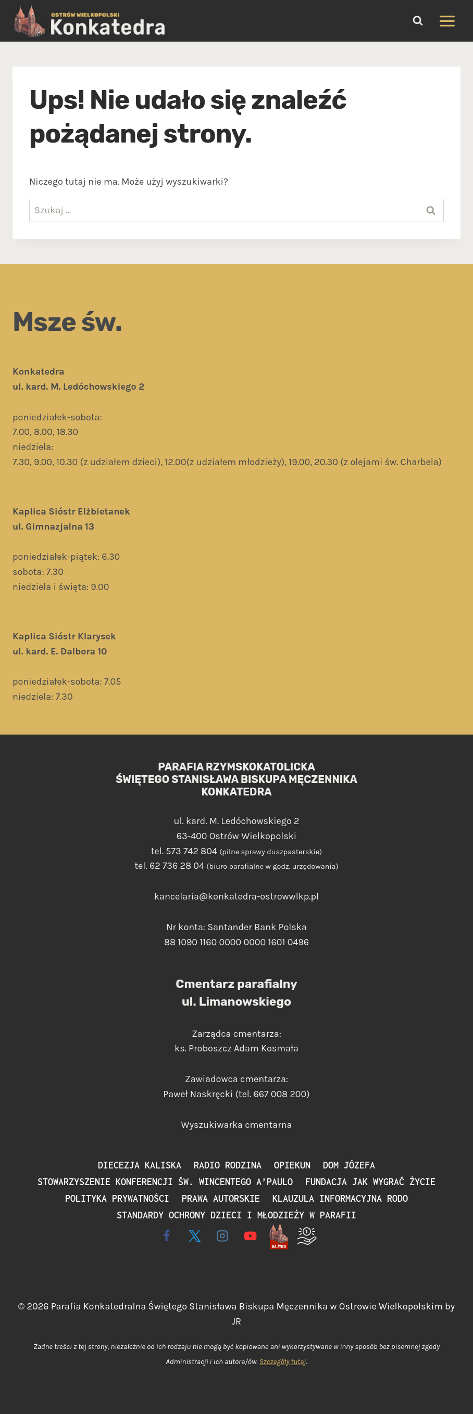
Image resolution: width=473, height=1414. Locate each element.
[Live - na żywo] (278, 1236)
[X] (194, 1236)
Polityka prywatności (117, 1198)
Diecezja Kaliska (139, 1165)
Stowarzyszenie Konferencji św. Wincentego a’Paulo (165, 1181)
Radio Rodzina (228, 1165)
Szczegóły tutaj (282, 1361)
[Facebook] (166, 1236)
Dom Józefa (349, 1165)
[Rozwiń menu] (446, 21)
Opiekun (292, 1165)
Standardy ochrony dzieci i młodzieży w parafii (236, 1215)
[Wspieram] (306, 1236)
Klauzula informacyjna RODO (340, 1198)
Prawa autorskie (221, 1198)
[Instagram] (222, 1236)
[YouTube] (251, 1236)
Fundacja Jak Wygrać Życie (370, 1181)
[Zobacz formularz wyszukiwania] (417, 20)
